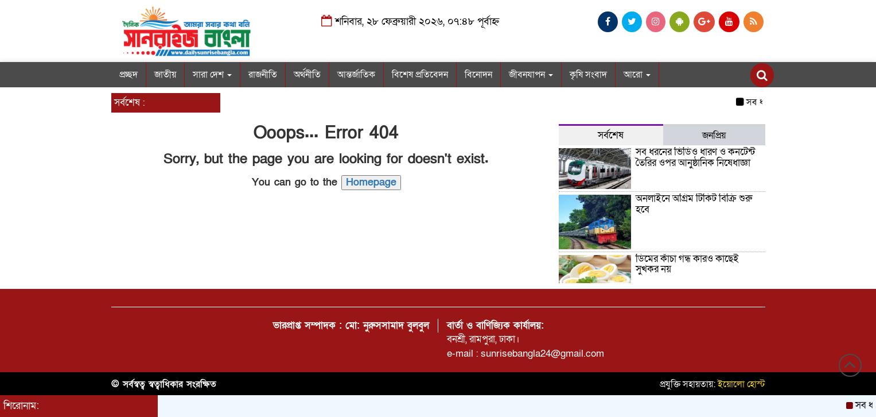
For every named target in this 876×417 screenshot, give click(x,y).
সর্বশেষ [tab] (611, 135)
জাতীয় (165, 74)
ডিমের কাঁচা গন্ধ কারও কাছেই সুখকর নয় (687, 264)
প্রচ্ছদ (128, 74)
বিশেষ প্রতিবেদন (420, 74)
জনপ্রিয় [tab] (714, 135)
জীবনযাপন (531, 74)
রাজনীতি (262, 74)
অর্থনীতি (307, 74)
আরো (637, 74)
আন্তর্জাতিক (356, 74)
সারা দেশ (212, 74)
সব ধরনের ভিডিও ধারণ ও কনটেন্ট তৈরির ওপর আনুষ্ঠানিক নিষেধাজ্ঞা (695, 157)
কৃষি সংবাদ (588, 74)
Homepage (371, 182)
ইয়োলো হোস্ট (741, 384)
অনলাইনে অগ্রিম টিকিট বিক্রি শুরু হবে (694, 204)
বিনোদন (478, 74)
